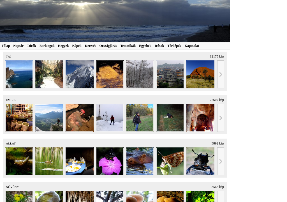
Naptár (18, 46)
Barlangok (47, 46)
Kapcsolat (192, 46)
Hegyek (63, 46)
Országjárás (108, 46)
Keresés (90, 46)
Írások (159, 46)
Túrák (31, 46)
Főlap (6, 46)
